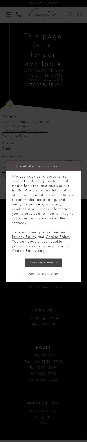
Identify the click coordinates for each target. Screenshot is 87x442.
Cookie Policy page (29, 250)
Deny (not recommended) (43, 274)
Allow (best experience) (43, 262)
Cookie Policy (58, 236)
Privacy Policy (24, 236)
